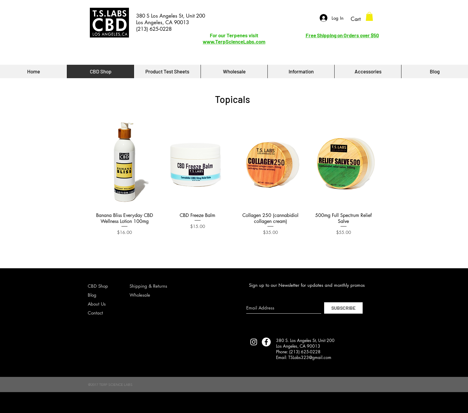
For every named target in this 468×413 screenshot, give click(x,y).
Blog (92, 295)
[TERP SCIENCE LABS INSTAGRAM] (253, 342)
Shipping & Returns (148, 286)
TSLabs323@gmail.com (309, 357)
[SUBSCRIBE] (343, 308)
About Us (97, 304)
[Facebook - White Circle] (266, 342)
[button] (369, 16)
